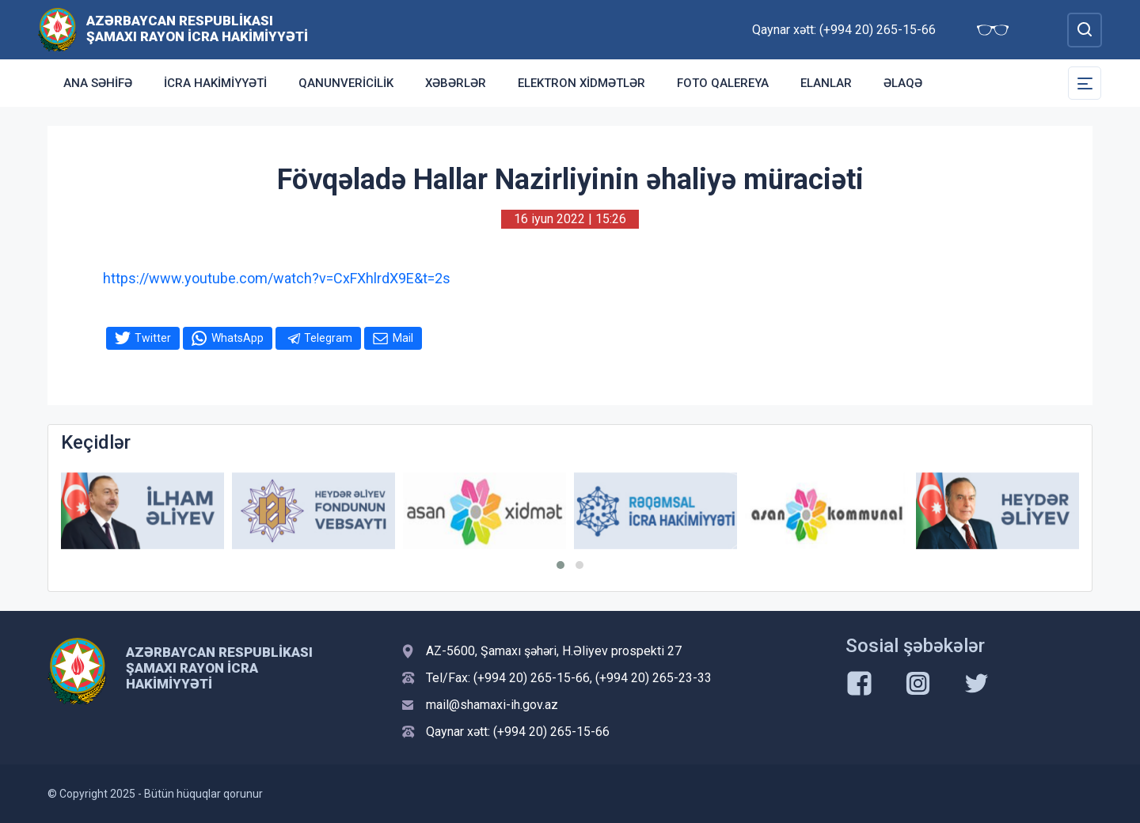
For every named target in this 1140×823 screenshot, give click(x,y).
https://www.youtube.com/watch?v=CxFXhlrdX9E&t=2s (276, 278)
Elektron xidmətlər (581, 83)
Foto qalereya (723, 83)
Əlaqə (903, 83)
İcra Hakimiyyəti (215, 83)
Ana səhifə (97, 83)
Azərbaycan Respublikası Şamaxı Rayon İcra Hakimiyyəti (197, 28)
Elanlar (826, 83)
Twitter (153, 338)
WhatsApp (237, 338)
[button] (560, 565)
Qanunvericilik (345, 83)
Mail (403, 338)
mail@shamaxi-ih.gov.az (492, 704)
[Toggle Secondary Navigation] (1084, 83)
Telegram (328, 338)
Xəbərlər (455, 83)
